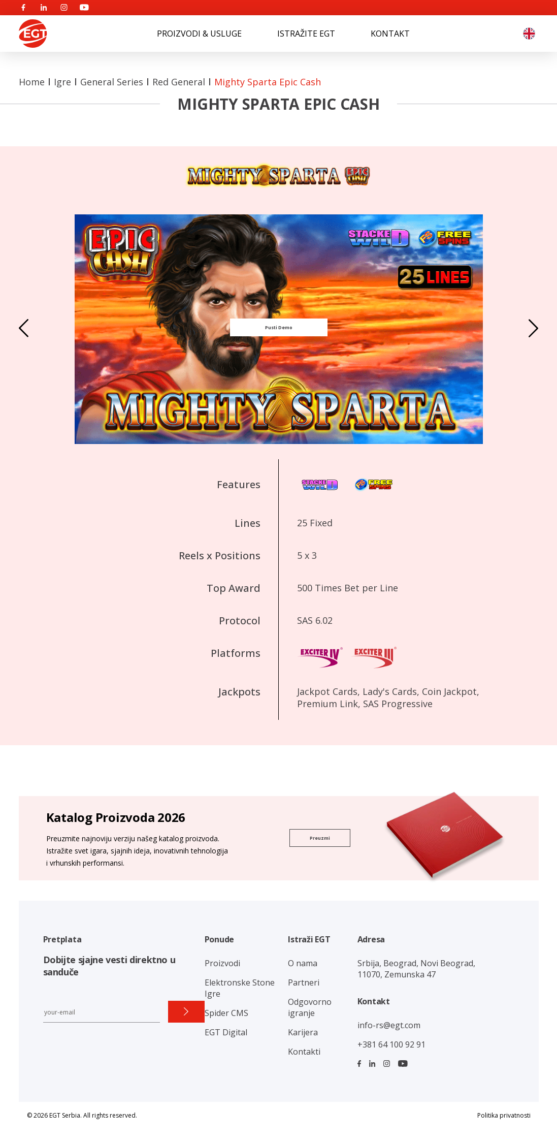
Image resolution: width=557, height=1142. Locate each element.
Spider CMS (226, 1013)
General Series (111, 82)
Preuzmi (320, 838)
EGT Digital (226, 1032)
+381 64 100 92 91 (391, 1044)
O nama (302, 963)
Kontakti (304, 1051)
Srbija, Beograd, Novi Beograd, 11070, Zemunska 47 (416, 969)
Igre (62, 82)
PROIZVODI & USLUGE (199, 33)
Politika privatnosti (504, 1115)
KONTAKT (390, 33)
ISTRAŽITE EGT (306, 33)
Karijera (303, 1032)
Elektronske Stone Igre (240, 988)
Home (32, 82)
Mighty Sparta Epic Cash (267, 82)
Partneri (303, 982)
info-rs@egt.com (388, 1025)
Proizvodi (222, 963)
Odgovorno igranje (310, 1007)
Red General (178, 82)
